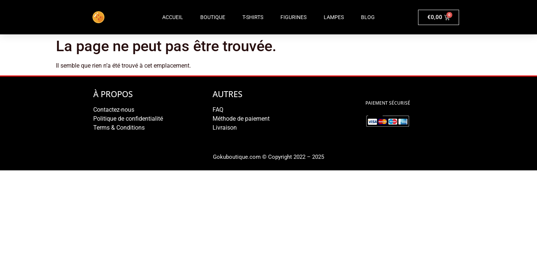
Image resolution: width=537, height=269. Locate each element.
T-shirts (252, 17)
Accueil (172, 17)
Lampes (334, 17)
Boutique (212, 17)
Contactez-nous (113, 109)
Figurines (293, 17)
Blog (368, 17)
